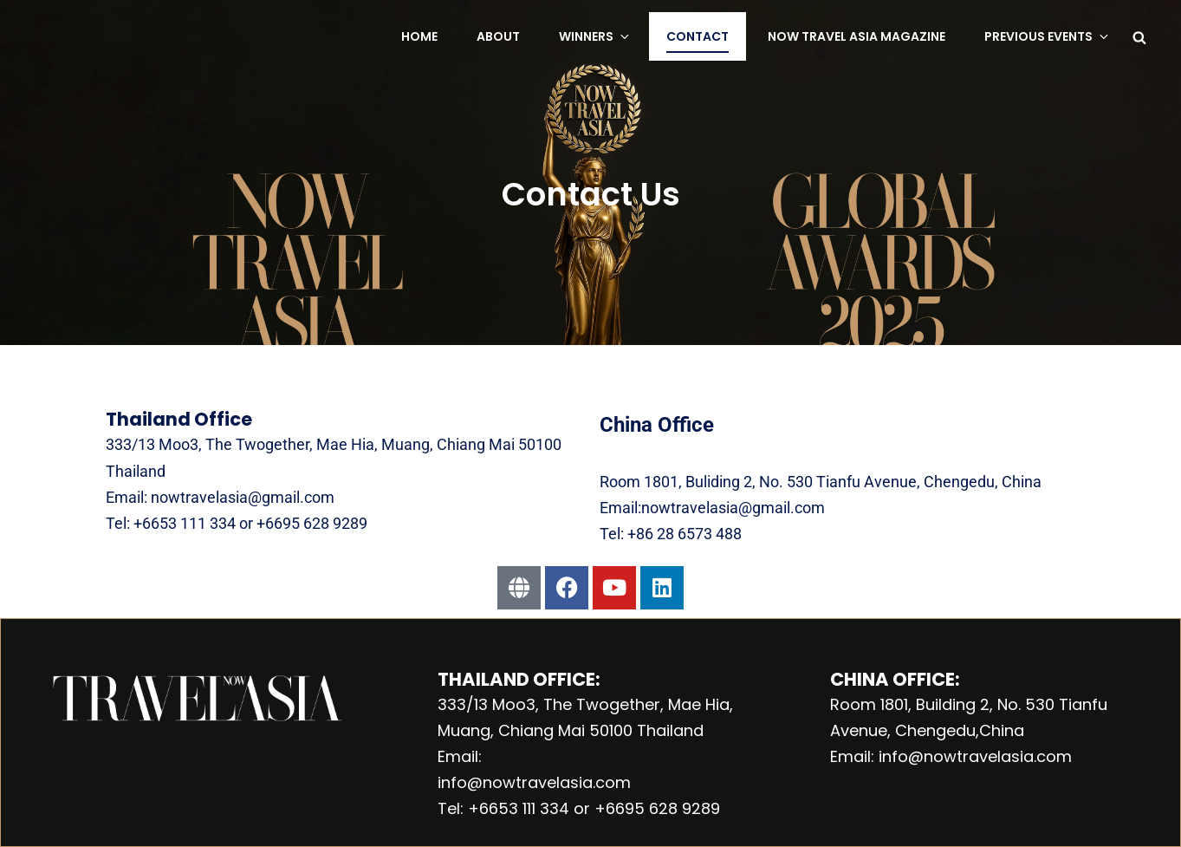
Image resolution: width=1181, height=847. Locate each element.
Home (419, 36)
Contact (697, 36)
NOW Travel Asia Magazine (856, 36)
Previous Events (1047, 36)
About (498, 36)
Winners (595, 36)
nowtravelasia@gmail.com (240, 497)
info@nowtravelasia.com (534, 782)
